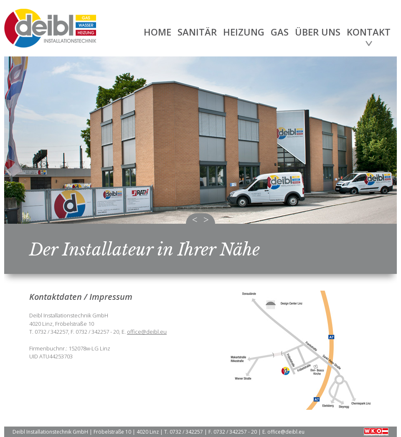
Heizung (243, 32)
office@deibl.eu (147, 331)
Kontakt (369, 32)
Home (157, 32)
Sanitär (197, 32)
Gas (280, 32)
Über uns (317, 32)
